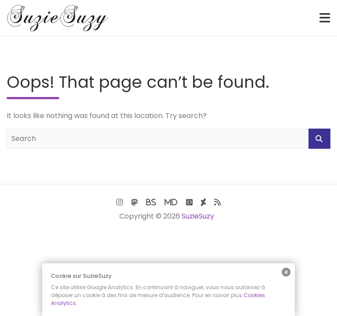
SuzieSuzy (198, 216)
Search (319, 139)
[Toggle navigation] (324, 18)
